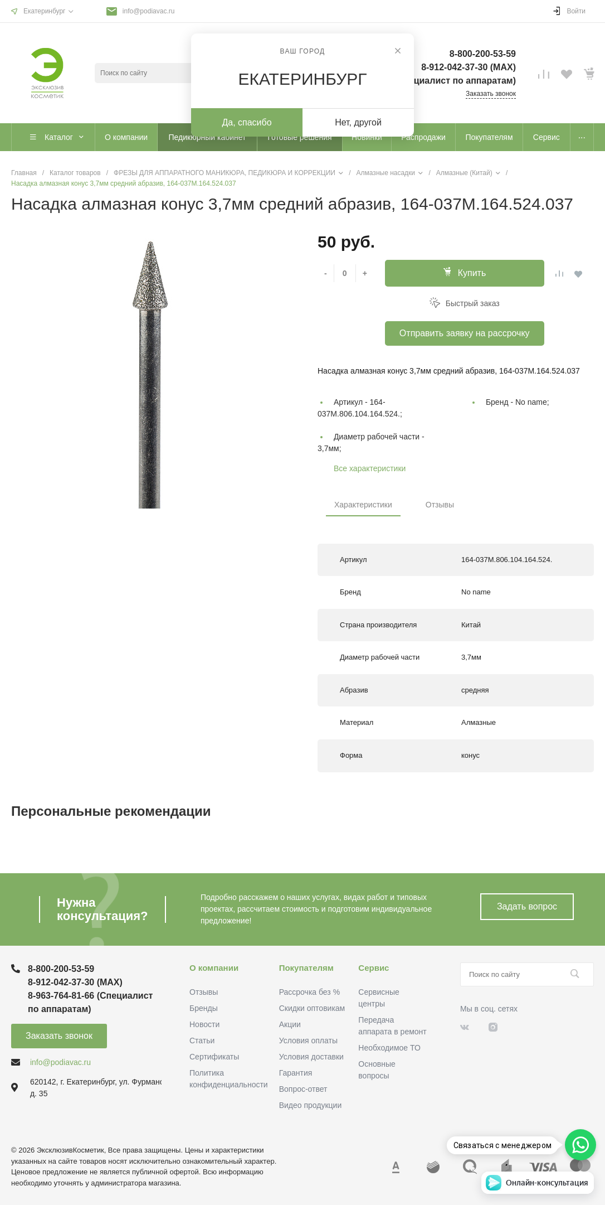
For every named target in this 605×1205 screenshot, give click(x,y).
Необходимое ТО (389, 1047)
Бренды (203, 1008)
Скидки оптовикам (312, 1008)
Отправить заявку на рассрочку (464, 333)
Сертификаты (214, 1056)
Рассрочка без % (309, 992)
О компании (213, 967)
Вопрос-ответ (303, 1089)
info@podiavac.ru (149, 11)
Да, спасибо (246, 122)
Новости (204, 1024)
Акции (290, 1024)
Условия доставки (311, 1056)
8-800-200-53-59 (483, 54)
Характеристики (363, 504)
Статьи (201, 1040)
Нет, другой (358, 122)
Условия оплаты (308, 1040)
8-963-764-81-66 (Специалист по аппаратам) (420, 80)
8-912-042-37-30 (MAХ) (468, 67)
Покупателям (306, 967)
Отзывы (440, 504)
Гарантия (296, 1072)
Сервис (373, 967)
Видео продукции (310, 1105)
